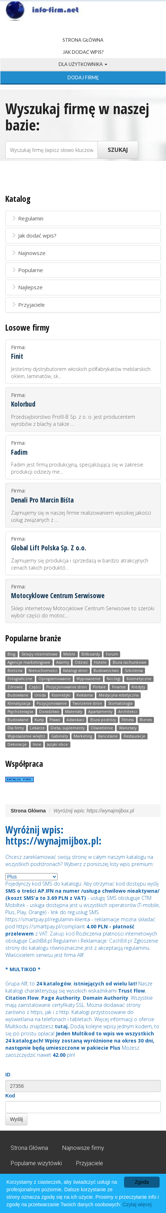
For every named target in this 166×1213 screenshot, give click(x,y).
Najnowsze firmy (83, 1148)
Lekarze (37, 727)
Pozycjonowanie (52, 703)
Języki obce (57, 744)
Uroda (40, 695)
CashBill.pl (120, 940)
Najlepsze (27, 287)
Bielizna (14, 670)
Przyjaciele (28, 304)
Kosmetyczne (139, 678)
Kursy (39, 719)
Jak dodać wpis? (83, 52)
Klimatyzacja (19, 703)
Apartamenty (100, 711)
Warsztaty (127, 727)
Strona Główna (83, 40)
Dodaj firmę (83, 77)
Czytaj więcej (137, 1204)
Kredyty (138, 686)
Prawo (54, 719)
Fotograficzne (19, 678)
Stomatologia (120, 703)
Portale (99, 686)
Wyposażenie (88, 678)
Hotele (100, 662)
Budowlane (17, 695)
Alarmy (62, 662)
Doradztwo (49, 711)
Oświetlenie (102, 727)
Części (35, 686)
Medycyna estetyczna (119, 695)
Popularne (27, 270)
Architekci (127, 711)
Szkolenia (134, 670)
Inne (37, 744)
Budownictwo (106, 670)
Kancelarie (108, 736)
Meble (69, 654)
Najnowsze (28, 252)
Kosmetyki (61, 695)
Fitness (128, 719)
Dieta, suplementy (67, 727)
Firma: (83, 361)
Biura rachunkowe (129, 662)
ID (7, 1074)
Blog (11, 654)
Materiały (73, 711)
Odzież (81, 662)
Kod (10, 1096)
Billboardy (90, 654)
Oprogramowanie (54, 678)
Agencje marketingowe (28, 662)
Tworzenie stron (87, 703)
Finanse (119, 686)
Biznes (146, 719)
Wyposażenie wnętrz (26, 736)
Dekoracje (17, 744)
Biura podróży (103, 719)
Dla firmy (15, 727)
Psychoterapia (20, 711)
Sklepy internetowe (39, 654)
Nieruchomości (42, 670)
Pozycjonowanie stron (66, 686)
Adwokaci (75, 719)
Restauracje (134, 736)
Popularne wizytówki (36, 1163)
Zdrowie (15, 686)
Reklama (84, 695)
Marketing (83, 736)
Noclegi (114, 678)
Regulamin (27, 218)
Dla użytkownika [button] (83, 64)
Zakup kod (62, 933)
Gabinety (59, 736)
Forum (112, 654)
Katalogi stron (75, 670)
